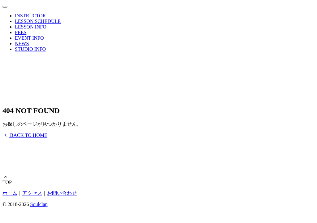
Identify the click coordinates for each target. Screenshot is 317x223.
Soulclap (38, 204)
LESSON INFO (30, 26)
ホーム (9, 193)
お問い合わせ (62, 193)
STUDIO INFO (30, 49)
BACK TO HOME (24, 135)
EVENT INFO (29, 38)
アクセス (32, 193)
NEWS (22, 43)
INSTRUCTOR (30, 15)
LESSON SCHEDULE (38, 21)
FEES (20, 32)
